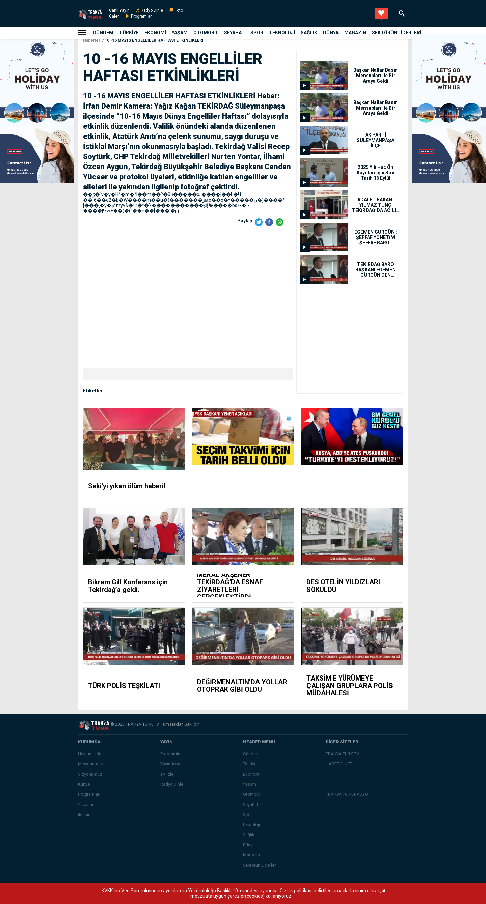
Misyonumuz (90, 763)
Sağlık (309, 32)
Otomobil (205, 32)
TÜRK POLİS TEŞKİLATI (124, 685)
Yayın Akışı (170, 763)
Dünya (331, 32)
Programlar (141, 16)
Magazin (355, 32)
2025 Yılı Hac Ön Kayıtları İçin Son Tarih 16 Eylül (375, 172)
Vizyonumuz (90, 774)
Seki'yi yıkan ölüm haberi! (126, 486)
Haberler (91, 40)
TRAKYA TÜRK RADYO (347, 794)
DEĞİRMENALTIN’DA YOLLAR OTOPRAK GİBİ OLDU (242, 685)
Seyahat (234, 32)
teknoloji (282, 32)
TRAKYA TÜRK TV (342, 753)
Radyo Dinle (152, 10)
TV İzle (166, 774)
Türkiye (129, 32)
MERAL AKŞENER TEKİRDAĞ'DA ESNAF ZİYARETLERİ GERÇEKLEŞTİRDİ (230, 586)
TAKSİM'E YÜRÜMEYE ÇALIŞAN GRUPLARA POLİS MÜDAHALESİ (349, 685)
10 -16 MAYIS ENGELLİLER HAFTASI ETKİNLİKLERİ (154, 40)
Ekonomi (155, 32)
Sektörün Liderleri (396, 32)
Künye (84, 784)
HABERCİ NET (339, 763)
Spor (256, 32)
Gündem (103, 32)
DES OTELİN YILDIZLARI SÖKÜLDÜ (343, 585)
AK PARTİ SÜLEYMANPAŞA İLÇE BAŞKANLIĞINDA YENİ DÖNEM (375, 140)
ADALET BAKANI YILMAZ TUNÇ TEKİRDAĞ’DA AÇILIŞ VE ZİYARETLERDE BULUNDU (375, 205)
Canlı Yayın (119, 10)
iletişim (85, 814)
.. (327, 784)
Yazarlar (85, 804)
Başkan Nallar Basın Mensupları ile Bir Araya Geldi (375, 75)
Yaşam (180, 32)
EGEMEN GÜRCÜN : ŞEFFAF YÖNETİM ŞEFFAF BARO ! (375, 237)
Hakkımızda (89, 753)
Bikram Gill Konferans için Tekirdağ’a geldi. (128, 585)
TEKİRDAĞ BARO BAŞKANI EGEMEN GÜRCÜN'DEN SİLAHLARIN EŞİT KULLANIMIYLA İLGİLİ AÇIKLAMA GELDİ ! (375, 270)
